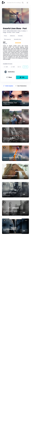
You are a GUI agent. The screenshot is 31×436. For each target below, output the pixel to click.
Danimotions (11, 71)
